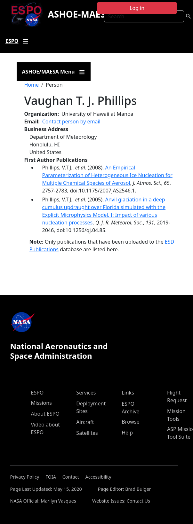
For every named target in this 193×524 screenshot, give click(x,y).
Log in (137, 8)
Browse (130, 421)
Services (86, 392)
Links (128, 392)
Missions (41, 402)
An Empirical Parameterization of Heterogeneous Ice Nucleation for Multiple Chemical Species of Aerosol (107, 175)
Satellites (87, 432)
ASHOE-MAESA (79, 14)
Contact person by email (71, 121)
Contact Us (138, 501)
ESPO (37, 392)
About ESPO (45, 413)
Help (127, 432)
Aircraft (85, 422)
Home (31, 84)
